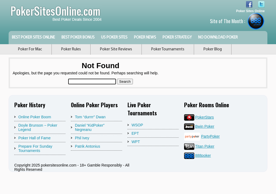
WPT (136, 142)
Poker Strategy (177, 38)
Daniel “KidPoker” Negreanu (90, 127)
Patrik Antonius (87, 146)
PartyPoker (202, 136)
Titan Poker (199, 146)
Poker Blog (212, 49)
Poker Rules (71, 49)
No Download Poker (218, 38)
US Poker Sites (114, 38)
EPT (135, 133)
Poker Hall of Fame (34, 138)
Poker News (145, 38)
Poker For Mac (30, 49)
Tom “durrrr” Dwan (90, 117)
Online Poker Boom (34, 117)
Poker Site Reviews (116, 49)
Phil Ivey (82, 138)
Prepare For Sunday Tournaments (35, 148)
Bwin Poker (199, 126)
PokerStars (199, 117)
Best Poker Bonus (78, 38)
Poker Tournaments (167, 49)
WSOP (137, 125)
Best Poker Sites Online (33, 38)
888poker (197, 155)
